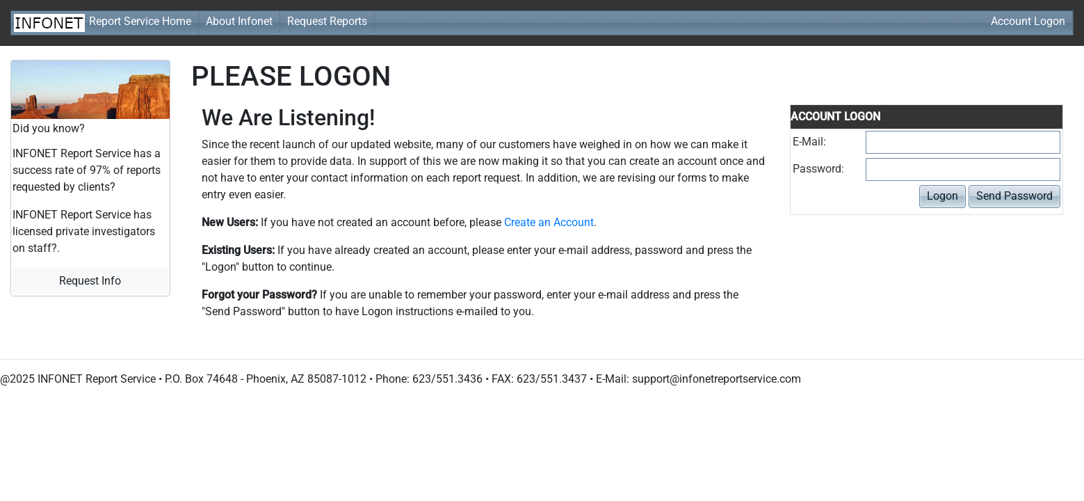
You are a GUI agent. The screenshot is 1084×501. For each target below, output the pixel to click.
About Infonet (239, 21)
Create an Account (549, 222)
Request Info (90, 280)
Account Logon (1028, 21)
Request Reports (327, 21)
